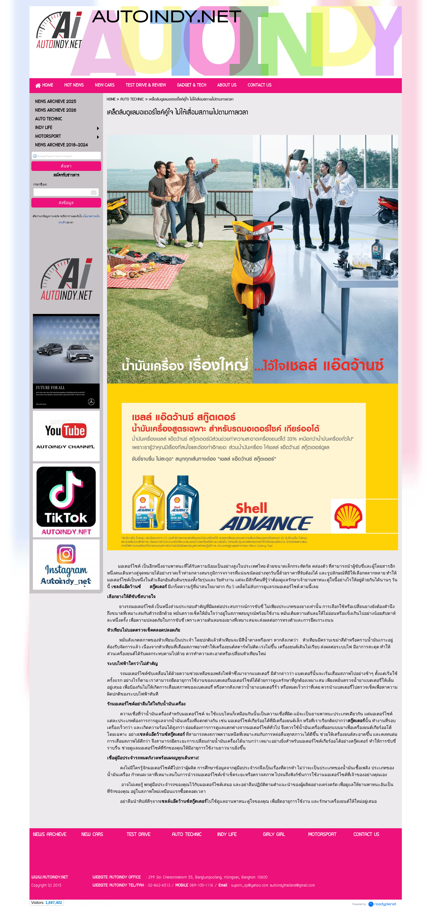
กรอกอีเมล (40, 185)
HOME (111, 99)
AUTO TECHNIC (132, 99)
